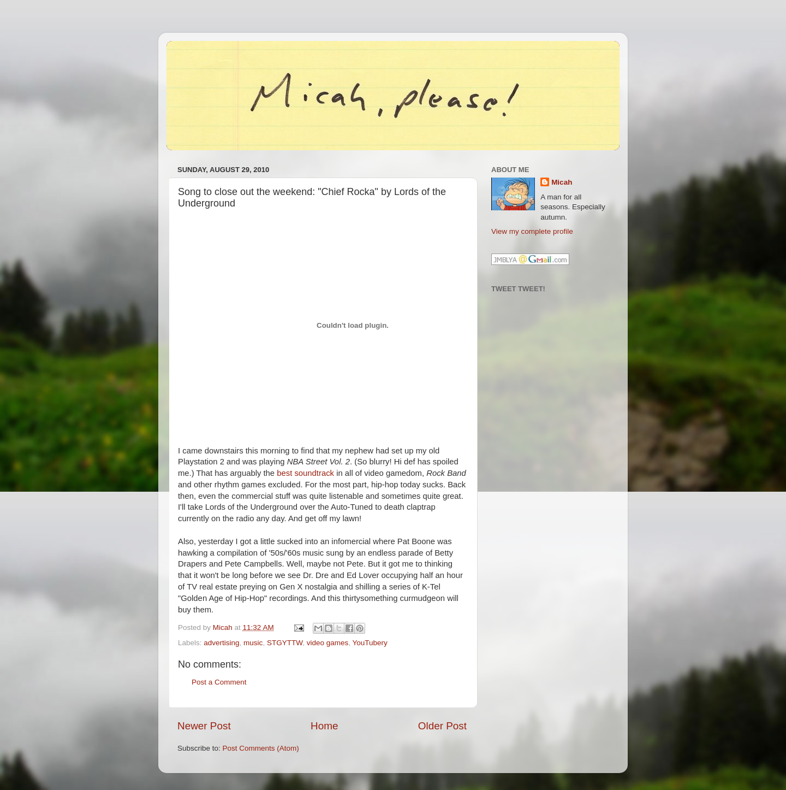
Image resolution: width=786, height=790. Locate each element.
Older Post (442, 726)
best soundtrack (305, 473)
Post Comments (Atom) (261, 748)
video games (328, 643)
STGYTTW (284, 643)
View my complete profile (532, 231)
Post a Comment (219, 682)
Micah (561, 182)
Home (324, 726)
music (253, 643)
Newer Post (204, 726)
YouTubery (369, 643)
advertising (221, 643)
